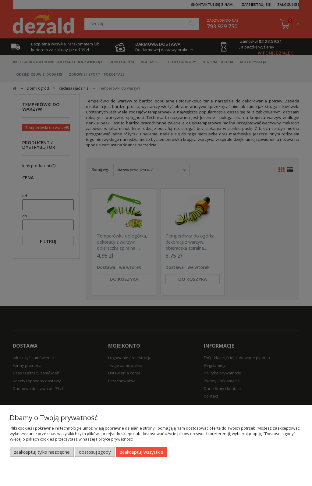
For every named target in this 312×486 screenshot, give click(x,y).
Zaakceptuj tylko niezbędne (42, 452)
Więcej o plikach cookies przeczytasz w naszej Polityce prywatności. (72, 439)
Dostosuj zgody (95, 452)
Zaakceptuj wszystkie (141, 452)
